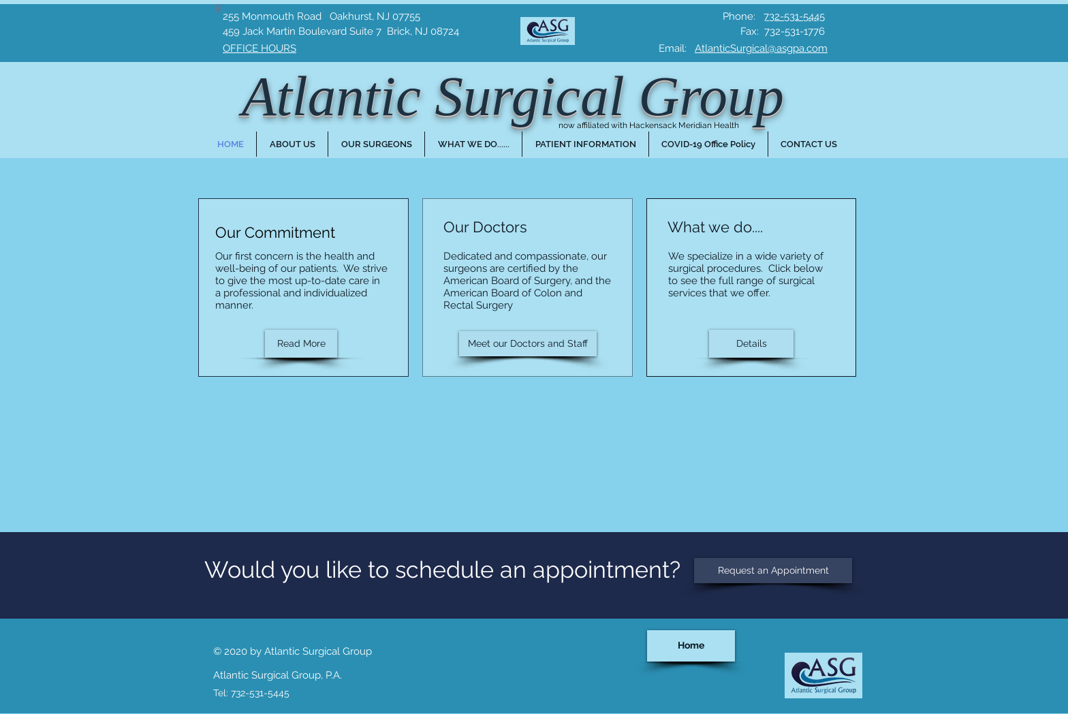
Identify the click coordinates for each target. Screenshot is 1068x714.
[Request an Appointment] (773, 570)
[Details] (751, 344)
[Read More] (301, 344)
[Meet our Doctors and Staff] (528, 343)
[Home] (691, 646)
